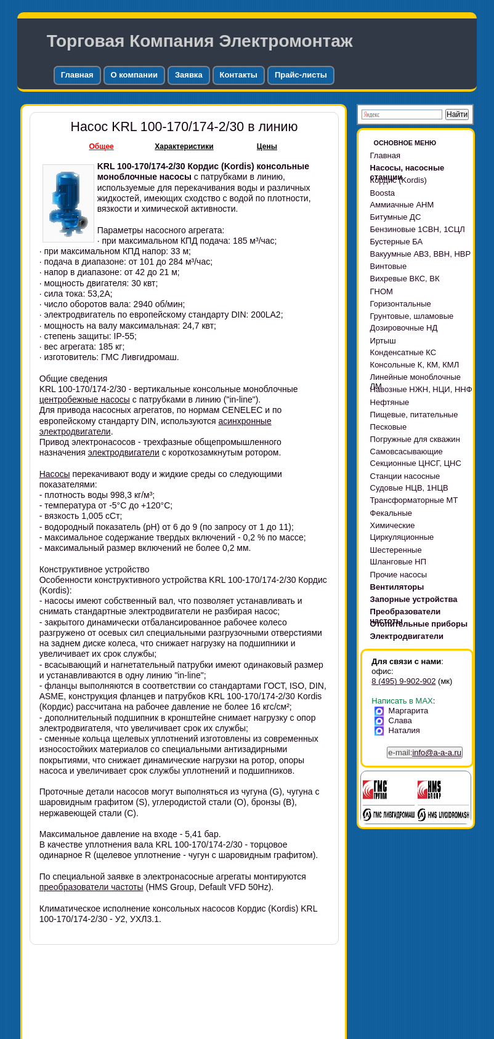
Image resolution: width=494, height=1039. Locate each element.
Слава (395, 720)
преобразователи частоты (91, 887)
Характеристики (184, 146)
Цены (267, 146)
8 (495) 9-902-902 (403, 681)
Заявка (189, 74)
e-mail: (424, 752)
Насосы (54, 474)
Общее (101, 146)
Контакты (238, 74)
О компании (134, 74)
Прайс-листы (301, 74)
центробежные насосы (84, 399)
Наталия (399, 730)
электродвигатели (124, 452)
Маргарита (403, 710)
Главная (77, 74)
